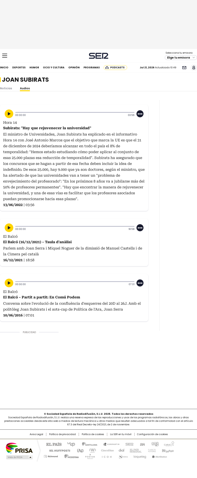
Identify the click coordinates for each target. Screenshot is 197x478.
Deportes (19, 67)
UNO (79, 450)
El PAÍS (52, 444)
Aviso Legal (36, 434)
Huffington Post (58, 450)
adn (154, 444)
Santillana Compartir (109, 444)
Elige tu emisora (178, 58)
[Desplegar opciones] (140, 113)
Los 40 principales (69, 444)
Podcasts (117, 67)
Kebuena (167, 450)
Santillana (88, 444)
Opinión (74, 67)
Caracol (169, 444)
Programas (92, 67)
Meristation (159, 455)
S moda (122, 455)
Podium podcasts (89, 455)
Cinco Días (106, 450)
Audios (25, 88)
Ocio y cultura (53, 67)
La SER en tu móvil (120, 434)
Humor (34, 67)
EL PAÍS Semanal (135, 450)
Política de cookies (93, 434)
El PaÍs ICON (105, 455)
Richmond (51, 455)
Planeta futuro (151, 450)
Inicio (4, 67)
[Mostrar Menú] (4, 55)
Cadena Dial (120, 450)
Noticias (6, 88)
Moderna (70, 455)
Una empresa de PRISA (19, 447)
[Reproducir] (9, 113)
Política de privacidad (62, 434)
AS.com (141, 444)
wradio (91, 450)
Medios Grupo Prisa (19, 457)
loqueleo (139, 455)
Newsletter (184, 67)
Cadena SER (98, 56)
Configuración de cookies (152, 434)
